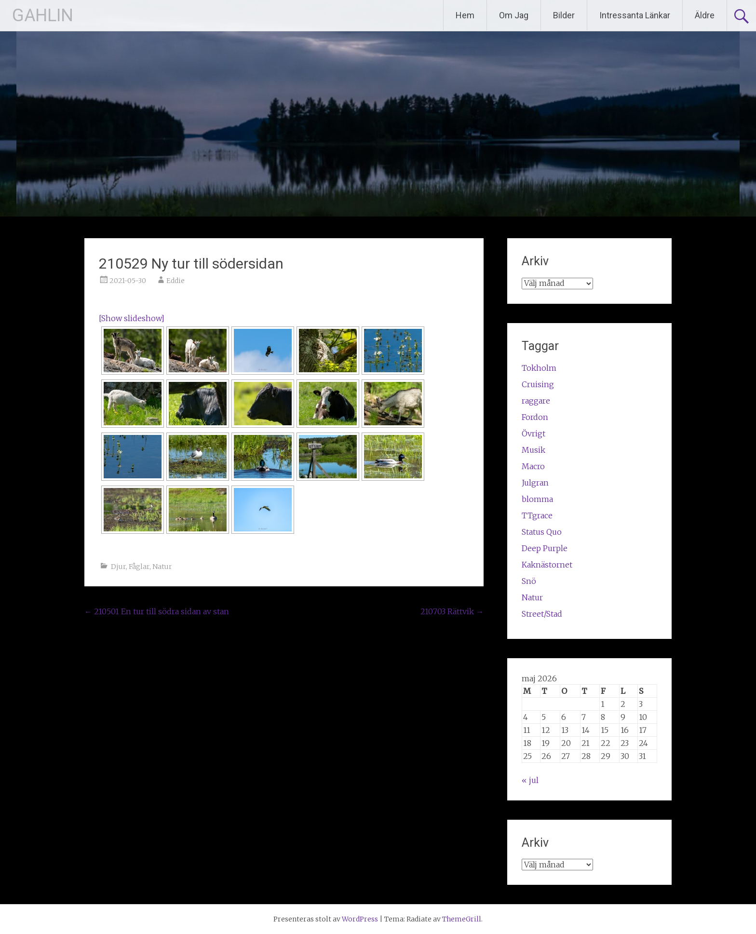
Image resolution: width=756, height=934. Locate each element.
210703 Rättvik (452, 611)
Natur (162, 566)
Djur (118, 566)
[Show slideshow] (131, 318)
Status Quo (542, 532)
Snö (529, 581)
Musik (533, 450)
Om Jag (513, 15)
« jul (530, 780)
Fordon (535, 417)
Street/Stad (542, 614)
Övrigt (533, 433)
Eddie (175, 280)
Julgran (535, 482)
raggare (536, 401)
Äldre (705, 15)
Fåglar (139, 566)
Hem (465, 15)
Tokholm (539, 368)
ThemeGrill (461, 919)
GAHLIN (42, 15)
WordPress (360, 919)
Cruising (538, 384)
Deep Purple (544, 548)
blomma (537, 499)
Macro (533, 466)
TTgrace (537, 515)
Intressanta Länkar (634, 15)
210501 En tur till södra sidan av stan (156, 611)
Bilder (564, 15)
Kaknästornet (547, 564)
